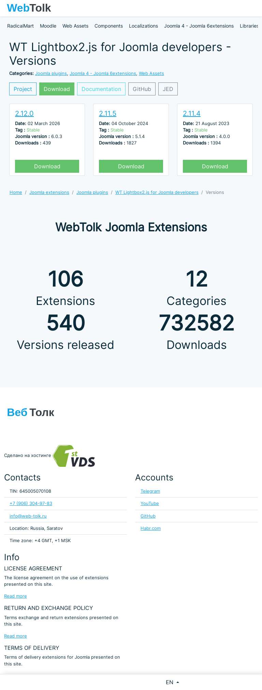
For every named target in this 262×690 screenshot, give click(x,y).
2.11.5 (107, 113)
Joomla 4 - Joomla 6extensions (199, 26)
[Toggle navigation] (253, 8)
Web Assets (75, 26)
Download (57, 89)
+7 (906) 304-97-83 (31, 503)
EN (170, 682)
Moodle (48, 26)
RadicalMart (20, 26)
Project (23, 89)
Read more (15, 596)
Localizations (143, 26)
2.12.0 (24, 113)
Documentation (101, 89)
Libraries (249, 26)
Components (108, 26)
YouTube (150, 503)
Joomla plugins (51, 73)
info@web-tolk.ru (28, 516)
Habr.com (151, 528)
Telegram (150, 491)
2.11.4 (192, 113)
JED (168, 89)
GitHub (142, 89)
